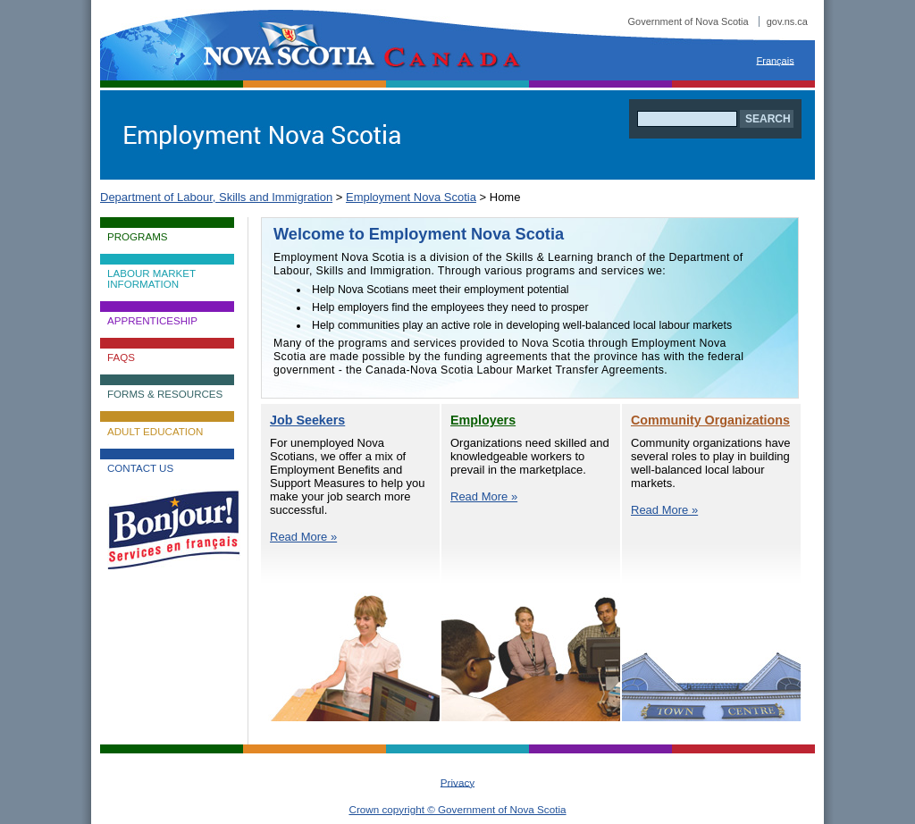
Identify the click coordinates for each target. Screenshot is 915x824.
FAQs (121, 357)
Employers (483, 420)
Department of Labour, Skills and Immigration (216, 197)
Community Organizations (710, 420)
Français (775, 60)
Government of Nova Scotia (718, 21)
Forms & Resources (164, 394)
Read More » (303, 536)
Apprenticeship (152, 320)
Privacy (457, 781)
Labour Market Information (151, 279)
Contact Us (140, 468)
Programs (137, 236)
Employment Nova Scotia (411, 197)
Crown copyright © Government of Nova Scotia (457, 809)
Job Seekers (307, 420)
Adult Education (155, 431)
